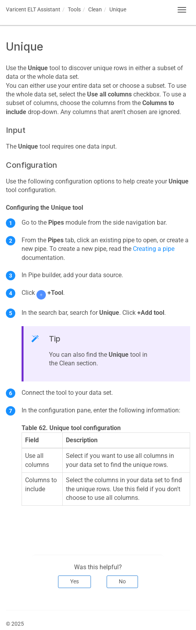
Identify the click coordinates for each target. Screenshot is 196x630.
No (122, 581)
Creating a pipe (153, 248)
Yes (74, 581)
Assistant (33, 9)
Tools (74, 9)
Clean (95, 9)
